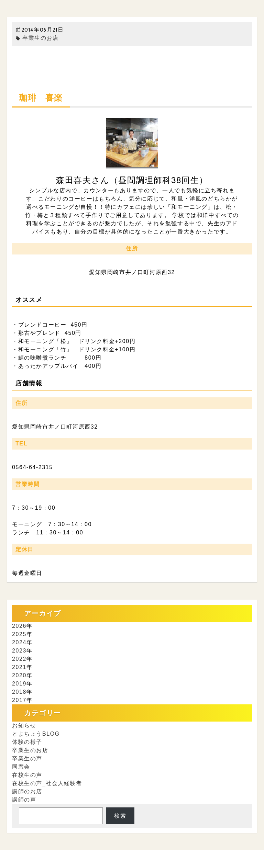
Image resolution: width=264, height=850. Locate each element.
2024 (19, 642)
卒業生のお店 (37, 38)
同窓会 (21, 767)
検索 (120, 816)
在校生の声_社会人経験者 (47, 783)
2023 (19, 651)
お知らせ (24, 725)
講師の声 (24, 800)
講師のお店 (27, 791)
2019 (19, 684)
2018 (19, 692)
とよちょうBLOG (36, 734)
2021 (19, 667)
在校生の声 (27, 775)
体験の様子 (27, 742)
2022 (19, 659)
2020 (19, 675)
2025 (19, 634)
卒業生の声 (27, 758)
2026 (19, 626)
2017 (19, 700)
